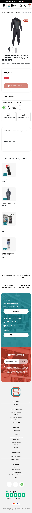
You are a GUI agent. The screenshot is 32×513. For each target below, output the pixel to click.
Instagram (15, 484)
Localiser (16, 311)
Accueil (3, 12)
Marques (16, 444)
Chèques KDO (16, 450)
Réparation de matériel (16, 417)
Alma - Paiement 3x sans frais (16, 474)
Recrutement (16, 464)
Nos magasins (16, 469)
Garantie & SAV (16, 422)
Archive (18, 12)
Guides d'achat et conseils (16, 437)
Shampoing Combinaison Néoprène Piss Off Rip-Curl (8, 254)
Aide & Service (16, 401)
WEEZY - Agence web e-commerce (11, 508)
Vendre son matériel (16, 472)
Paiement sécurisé (16, 412)
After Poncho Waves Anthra (8, 203)
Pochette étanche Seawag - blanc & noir (8, 228)
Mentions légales (16, 407)
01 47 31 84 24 (10, 322)
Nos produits (16, 434)
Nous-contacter (16, 335)
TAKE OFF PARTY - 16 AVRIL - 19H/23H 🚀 (14, 1)
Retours (16, 414)
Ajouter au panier (16, 86)
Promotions (16, 439)
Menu (3, 5)
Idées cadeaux (16, 452)
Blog (16, 477)
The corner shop (16, 456)
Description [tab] (7, 130)
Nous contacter (16, 430)
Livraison (16, 404)
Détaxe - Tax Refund (16, 420)
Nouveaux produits (16, 442)
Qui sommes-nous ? (16, 459)
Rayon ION (8, 96)
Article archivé (10, 12)
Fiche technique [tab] (18, 131)
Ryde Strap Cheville (6, 179)
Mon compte (16, 427)
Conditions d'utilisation (16, 409)
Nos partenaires (16, 467)
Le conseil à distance (16, 462)
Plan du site (16, 425)
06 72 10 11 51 (9, 325)
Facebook (9, 484)
